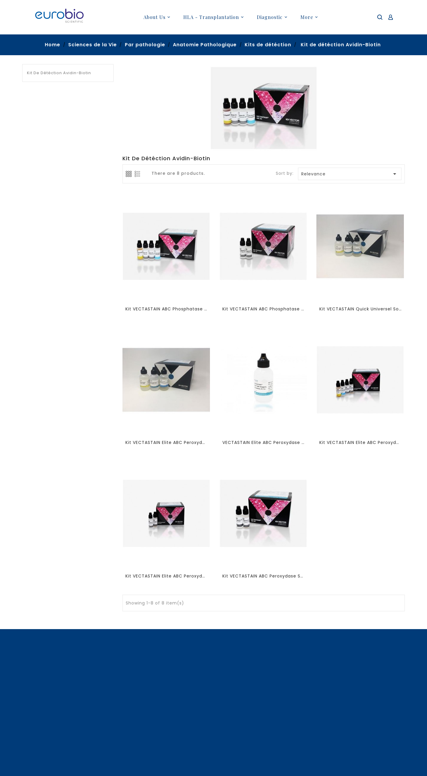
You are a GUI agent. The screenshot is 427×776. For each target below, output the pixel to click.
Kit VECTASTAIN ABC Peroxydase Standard (263, 576)
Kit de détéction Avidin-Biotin (59, 73)
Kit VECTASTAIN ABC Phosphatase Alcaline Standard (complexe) (263, 309)
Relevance (350, 173)
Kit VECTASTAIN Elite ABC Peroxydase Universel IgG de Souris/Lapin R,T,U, (166, 442)
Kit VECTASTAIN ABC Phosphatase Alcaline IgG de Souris (166, 309)
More (306, 17)
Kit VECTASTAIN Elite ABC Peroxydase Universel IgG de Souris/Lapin (360, 442)
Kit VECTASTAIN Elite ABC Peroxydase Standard (166, 576)
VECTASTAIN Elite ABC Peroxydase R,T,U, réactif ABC (263, 442)
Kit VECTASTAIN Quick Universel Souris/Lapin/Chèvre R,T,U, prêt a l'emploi (360, 309)
